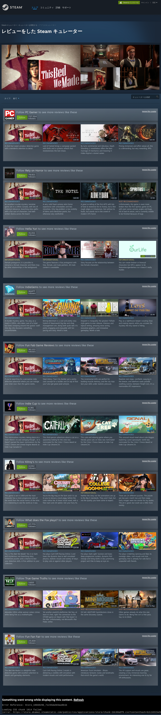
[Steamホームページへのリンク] (14, 9)
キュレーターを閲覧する (28, 25)
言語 (154, 3)
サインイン (145, 3)
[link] (33, 140)
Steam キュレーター (9, 25)
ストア (34, 7)
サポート (66, 7)
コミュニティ (47, 7)
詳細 (58, 7)
